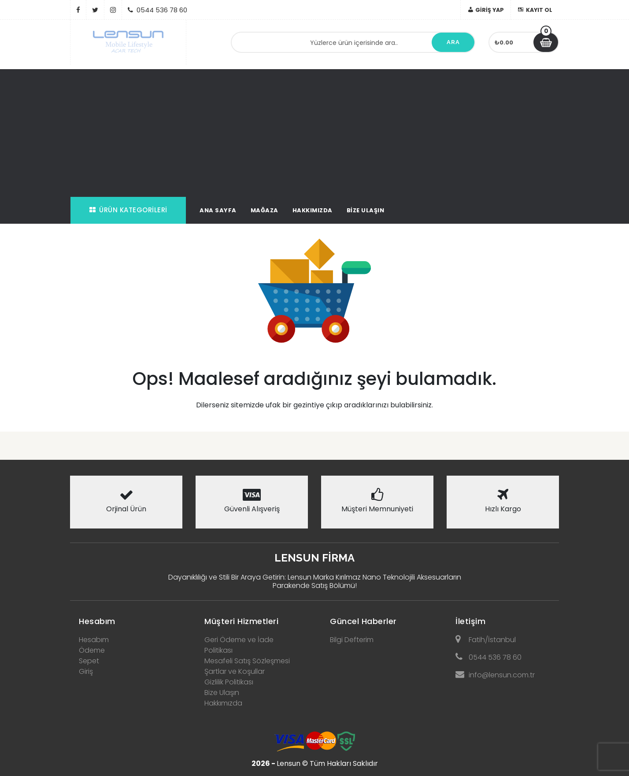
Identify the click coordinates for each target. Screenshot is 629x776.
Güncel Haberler (363, 621)
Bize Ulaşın (366, 210)
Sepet (89, 661)
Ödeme (92, 650)
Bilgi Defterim (352, 640)
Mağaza (264, 210)
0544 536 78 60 (488, 657)
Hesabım (97, 621)
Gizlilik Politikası (228, 682)
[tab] (126, 618)
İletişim (470, 621)
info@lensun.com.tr (495, 675)
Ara (453, 42)
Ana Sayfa (218, 210)
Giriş (86, 671)
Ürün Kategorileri (128, 209)
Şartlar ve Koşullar (234, 671)
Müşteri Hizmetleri (241, 621)
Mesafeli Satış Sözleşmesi (247, 661)
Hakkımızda (312, 210)
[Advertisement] (314, 130)
